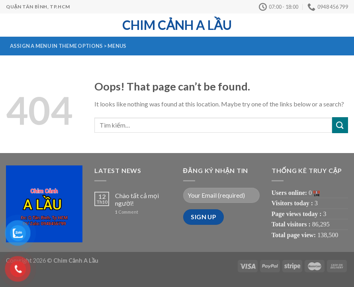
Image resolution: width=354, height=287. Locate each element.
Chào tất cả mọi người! (137, 199)
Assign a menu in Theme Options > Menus (68, 46)
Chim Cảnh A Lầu (176, 25)
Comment (126, 211)
